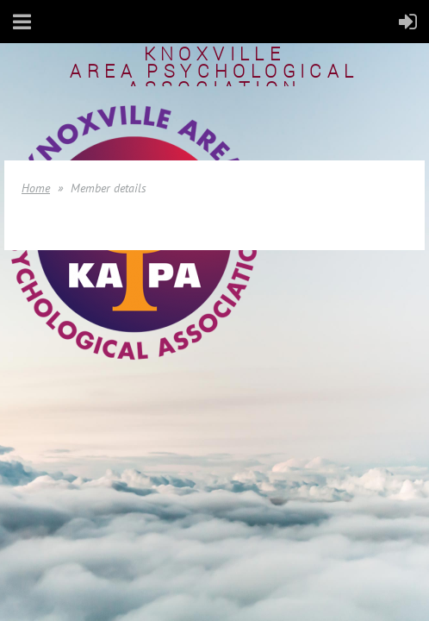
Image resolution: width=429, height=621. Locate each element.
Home (36, 188)
